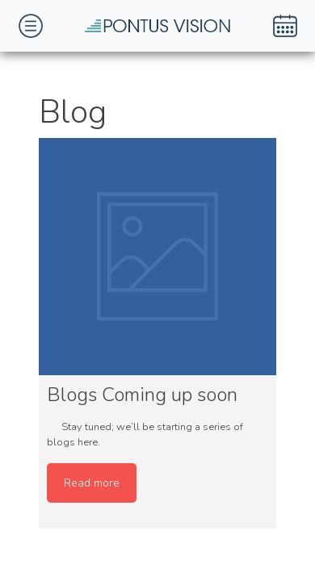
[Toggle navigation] (30, 25)
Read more (92, 483)
